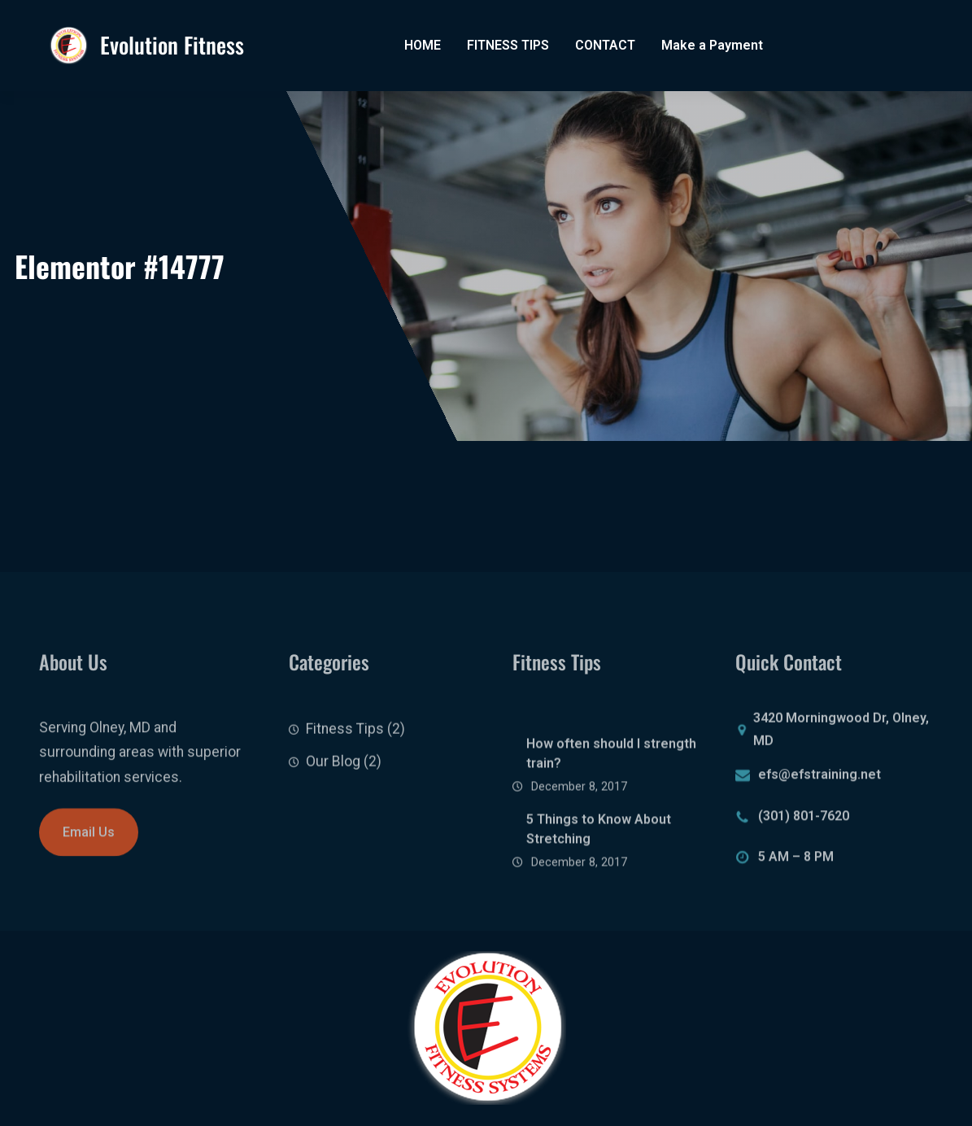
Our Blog (333, 772)
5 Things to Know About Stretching (598, 852)
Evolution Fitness (172, 44)
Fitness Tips (345, 739)
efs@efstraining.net (819, 778)
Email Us (89, 839)
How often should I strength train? (611, 775)
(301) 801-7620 (803, 819)
